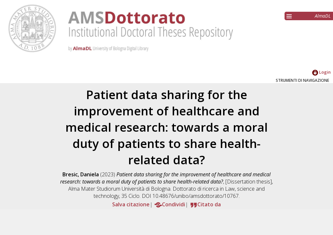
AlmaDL (323, 16)
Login (321, 72)
